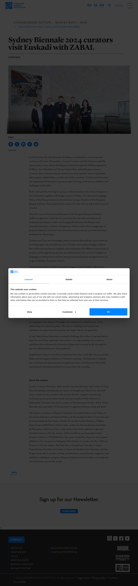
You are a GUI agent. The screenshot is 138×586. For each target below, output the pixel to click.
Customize (69, 312)
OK (108, 312)
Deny (29, 312)
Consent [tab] (29, 279)
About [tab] (109, 279)
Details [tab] (69, 279)
